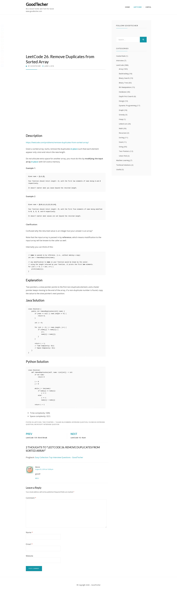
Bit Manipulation (125, 87)
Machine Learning (123, 160)
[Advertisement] (65, 37)
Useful (148, 7)
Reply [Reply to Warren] (37, 478)
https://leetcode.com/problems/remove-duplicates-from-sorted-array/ (57, 142)
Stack (121, 142)
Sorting (121, 137)
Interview (120, 60)
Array (121, 69)
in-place (34, 161)
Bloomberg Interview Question (75, 422)
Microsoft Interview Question (46, 424)
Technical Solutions (123, 165)
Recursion (123, 133)
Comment (31, 498)
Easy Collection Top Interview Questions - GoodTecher (59, 457)
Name (29, 532)
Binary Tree (123, 83)
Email (29, 544)
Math (121, 128)
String (121, 147)
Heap (121, 119)
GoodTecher (37, 4)
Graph (121, 110)
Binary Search (124, 78)
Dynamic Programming (127, 105)
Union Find (123, 156)
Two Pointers (48, 422)
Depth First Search (126, 96)
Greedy (122, 114)
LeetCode (138, 7)
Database (122, 92)
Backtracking (124, 73)
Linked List (123, 124)
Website (29, 556)
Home (127, 7)
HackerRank (120, 56)
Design (121, 101)
